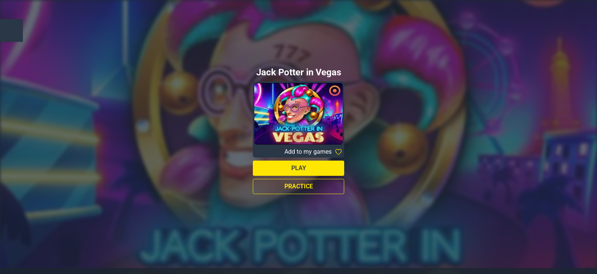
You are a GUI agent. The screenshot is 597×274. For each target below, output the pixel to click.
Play (298, 168)
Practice (298, 186)
